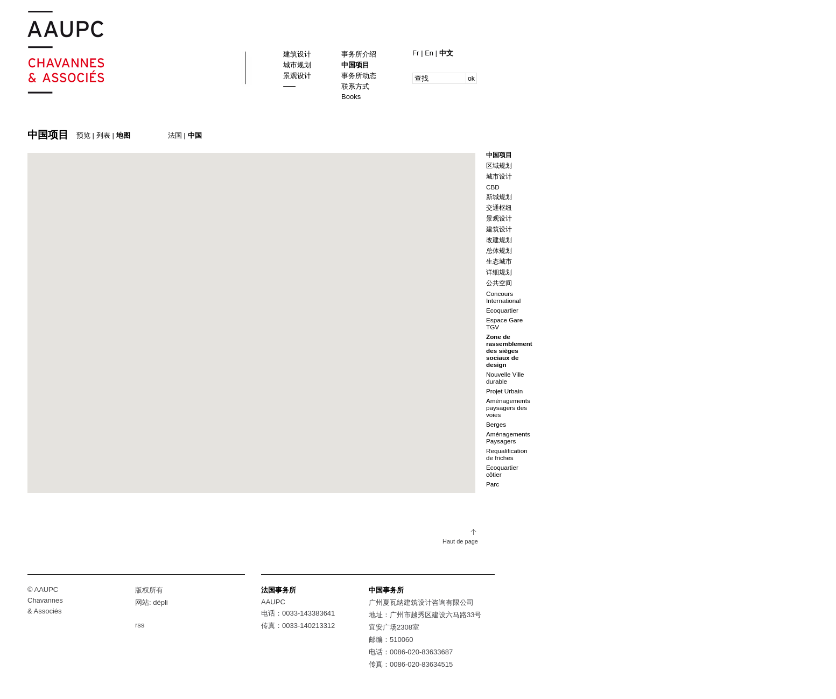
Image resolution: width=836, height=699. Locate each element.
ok (471, 78)
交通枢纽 (499, 207)
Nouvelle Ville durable (505, 378)
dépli (160, 602)
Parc (492, 484)
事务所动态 (358, 76)
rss (139, 625)
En (430, 53)
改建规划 (499, 239)
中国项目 (355, 65)
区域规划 (499, 165)
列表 (103, 135)
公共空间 (499, 282)
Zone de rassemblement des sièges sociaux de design (509, 350)
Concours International (503, 297)
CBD (493, 186)
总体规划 (499, 250)
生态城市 (499, 261)
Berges (496, 424)
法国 (175, 135)
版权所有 (149, 590)
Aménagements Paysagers (508, 437)
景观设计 (297, 76)
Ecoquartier (502, 310)
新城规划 (499, 196)
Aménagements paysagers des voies (508, 407)
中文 (446, 53)
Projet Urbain (504, 390)
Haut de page (460, 541)
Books (351, 97)
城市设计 (499, 176)
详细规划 (499, 272)
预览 (83, 135)
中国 (195, 135)
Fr (416, 53)
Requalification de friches (507, 454)
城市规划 (297, 65)
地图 (123, 135)
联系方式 (355, 86)
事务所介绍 (358, 54)
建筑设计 (297, 54)
